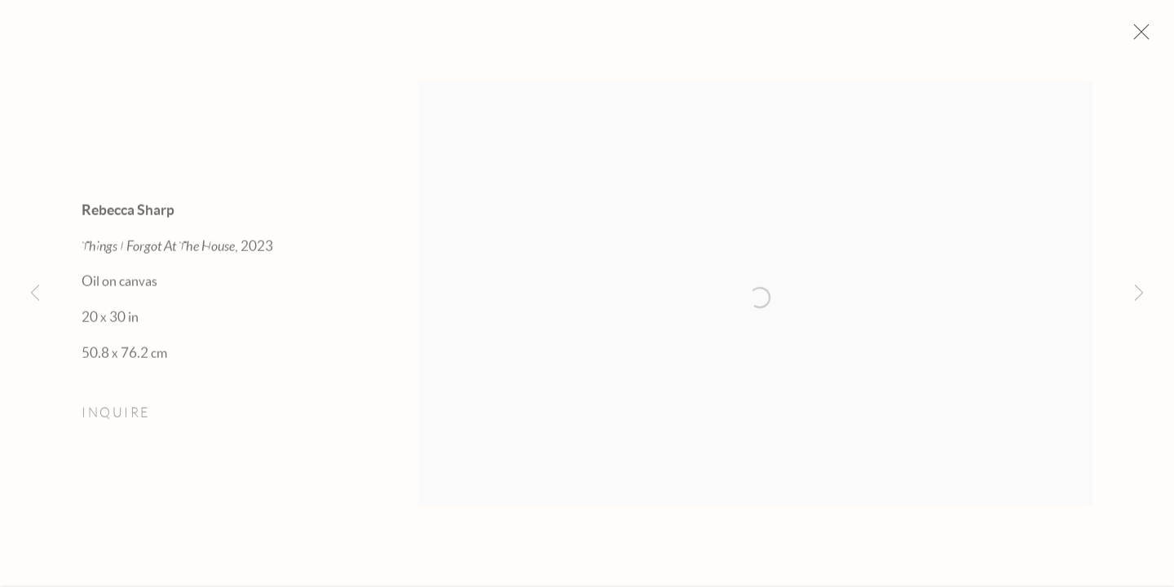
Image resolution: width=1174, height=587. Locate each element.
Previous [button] (35, 293)
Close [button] (1138, 36)
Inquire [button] (116, 417)
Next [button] (1139, 293)
